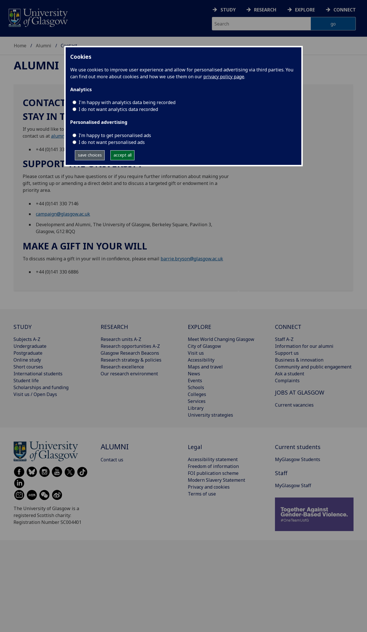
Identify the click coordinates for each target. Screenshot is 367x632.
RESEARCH (114, 327)
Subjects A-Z (26, 339)
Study (228, 10)
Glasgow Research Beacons (130, 353)
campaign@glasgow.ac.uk (63, 214)
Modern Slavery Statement (216, 480)
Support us (287, 353)
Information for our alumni (304, 346)
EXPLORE (199, 327)
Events (195, 380)
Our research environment (129, 373)
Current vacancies (294, 405)
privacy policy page (223, 76)
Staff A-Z (284, 339)
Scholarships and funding (41, 387)
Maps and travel (205, 367)
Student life (26, 380)
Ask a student (289, 373)
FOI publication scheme (213, 473)
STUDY (22, 327)
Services (197, 401)
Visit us (196, 353)
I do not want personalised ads (112, 142)
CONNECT (288, 327)
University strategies (210, 415)
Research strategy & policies (131, 360)
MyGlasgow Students (297, 459)
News (194, 373)
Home (20, 45)
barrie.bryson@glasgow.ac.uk (192, 258)
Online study (27, 360)
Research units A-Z (121, 339)
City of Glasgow (204, 346)
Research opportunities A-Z (130, 346)
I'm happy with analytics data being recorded (127, 102)
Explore (305, 10)
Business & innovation (299, 360)
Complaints (287, 380)
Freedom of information (213, 466)
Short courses (28, 367)
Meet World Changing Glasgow (221, 339)
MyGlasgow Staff (293, 485)
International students (38, 373)
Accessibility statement (213, 459)
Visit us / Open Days (35, 394)
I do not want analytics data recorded (118, 109)
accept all (123, 155)
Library (196, 408)
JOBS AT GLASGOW (299, 392)
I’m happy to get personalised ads (115, 135)
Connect (344, 10)
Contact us (112, 460)
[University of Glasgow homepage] (37, 17)
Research (265, 10)
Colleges (197, 394)
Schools (196, 387)
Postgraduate (27, 353)
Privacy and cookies (209, 487)
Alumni (43, 45)
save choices (90, 155)
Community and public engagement (313, 367)
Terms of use (202, 494)
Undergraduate (29, 346)
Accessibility (201, 360)
